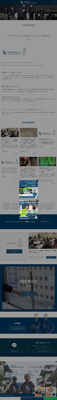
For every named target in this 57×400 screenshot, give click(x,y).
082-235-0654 (28, 398)
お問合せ (39, 398)
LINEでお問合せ (50, 398)
